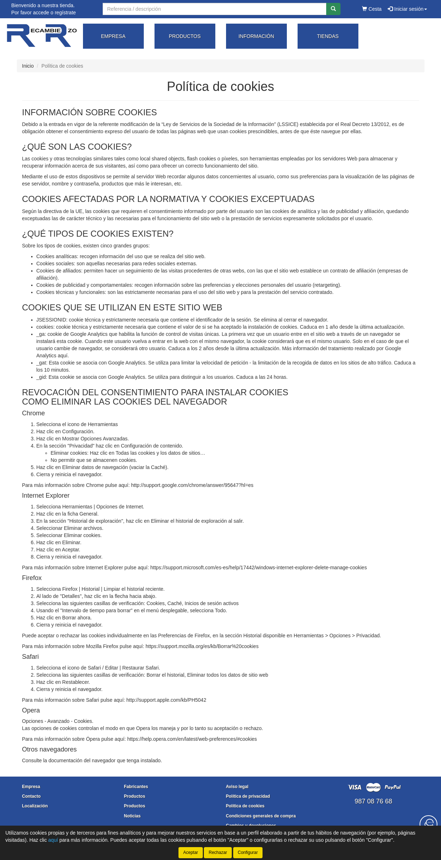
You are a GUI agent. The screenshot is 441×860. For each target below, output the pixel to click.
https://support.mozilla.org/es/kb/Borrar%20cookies (202, 646)
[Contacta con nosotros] (428, 824)
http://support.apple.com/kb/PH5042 (166, 700)
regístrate (65, 12)
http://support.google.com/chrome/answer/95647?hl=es (192, 485)
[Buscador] (215, 9)
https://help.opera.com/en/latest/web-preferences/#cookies (192, 739)
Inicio (28, 66)
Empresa (31, 786)
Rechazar (218, 852)
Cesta (371, 9)
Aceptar (190, 852)
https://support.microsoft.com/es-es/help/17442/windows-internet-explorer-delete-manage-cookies (258, 567)
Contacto (31, 796)
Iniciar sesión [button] (407, 9)
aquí (62, 355)
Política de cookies (245, 805)
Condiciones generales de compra (261, 815)
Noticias (132, 815)
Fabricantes (136, 786)
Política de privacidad (248, 796)
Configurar (248, 852)
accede (41, 12)
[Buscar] (333, 9)
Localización (35, 805)
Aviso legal (237, 786)
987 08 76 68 (373, 801)
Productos (134, 796)
